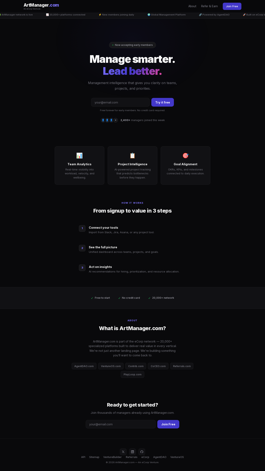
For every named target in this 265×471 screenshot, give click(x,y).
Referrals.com (182, 366)
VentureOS (177, 457)
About (192, 6)
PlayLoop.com (132, 374)
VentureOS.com (111, 366)
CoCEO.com (158, 366)
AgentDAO (159, 457)
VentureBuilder (112, 457)
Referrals (131, 457)
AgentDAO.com (84, 366)
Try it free (162, 102)
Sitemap (94, 457)
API (83, 457)
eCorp (145, 457)
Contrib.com (135, 366)
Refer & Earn (209, 6)
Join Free (232, 6)
